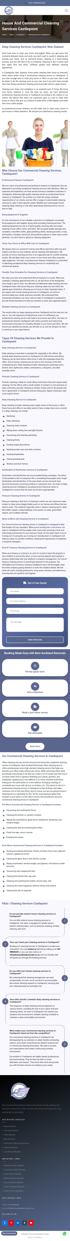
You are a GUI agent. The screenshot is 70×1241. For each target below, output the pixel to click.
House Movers (10, 1126)
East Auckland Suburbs (13, 1182)
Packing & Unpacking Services (16, 1143)
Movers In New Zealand (14, 1165)
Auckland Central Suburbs (15, 1170)
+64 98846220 (13, 1205)
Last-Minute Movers (12, 1152)
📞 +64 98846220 (35, 3)
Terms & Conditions (35, 1237)
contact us (31, 949)
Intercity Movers (10, 1147)
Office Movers (9, 1135)
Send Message (35, 640)
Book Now (35, 746)
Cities (11, 35)
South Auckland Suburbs (14, 1187)
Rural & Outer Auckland (13, 1191)
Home (4, 35)
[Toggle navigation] (66, 10)
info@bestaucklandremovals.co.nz (25, 955)
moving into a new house (50, 527)
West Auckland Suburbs (14, 1178)
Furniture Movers (11, 1130)
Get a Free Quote (9, 1233)
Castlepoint (20, 35)
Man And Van (9, 1139)
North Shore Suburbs (12, 1174)
